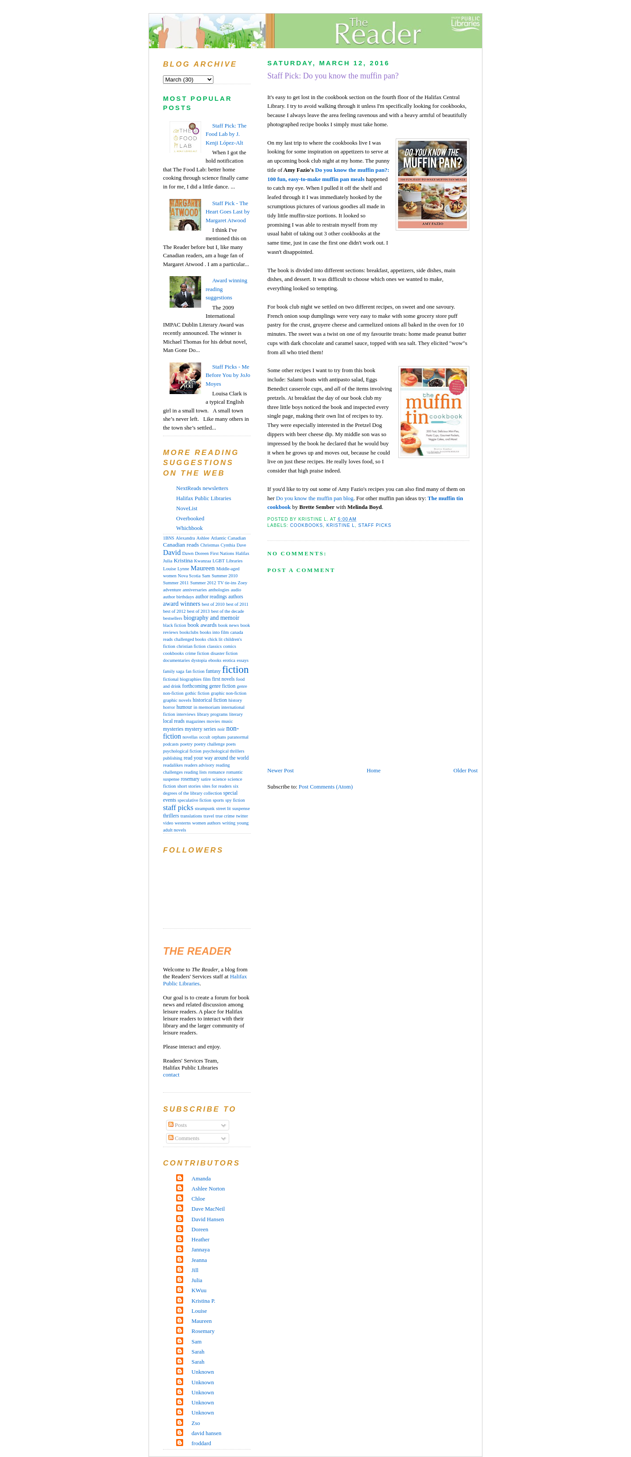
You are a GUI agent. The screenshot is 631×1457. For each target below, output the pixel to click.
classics (214, 646)
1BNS (168, 538)
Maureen (203, 568)
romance (216, 772)
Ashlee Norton (208, 1188)
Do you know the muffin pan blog (315, 498)
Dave (241, 545)
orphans (219, 737)
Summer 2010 (225, 575)
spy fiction (235, 800)
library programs (212, 714)
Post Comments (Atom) (326, 786)
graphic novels (177, 700)
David (172, 552)
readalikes (173, 765)
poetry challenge (209, 744)
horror (169, 707)
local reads (173, 721)
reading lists (195, 772)
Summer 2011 (176, 582)
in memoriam (207, 707)
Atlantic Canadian (228, 537)
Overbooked (190, 518)
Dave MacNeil (208, 1208)
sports (218, 800)
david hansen (206, 1433)
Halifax (242, 553)
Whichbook (189, 528)
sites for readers (216, 786)
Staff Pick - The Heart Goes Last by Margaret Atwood (228, 212)
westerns (183, 823)
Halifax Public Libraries (203, 498)
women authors (206, 823)
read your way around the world (216, 758)
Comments (184, 1138)
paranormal (237, 737)
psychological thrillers (223, 751)
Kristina (183, 560)
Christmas (209, 545)
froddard (201, 1443)
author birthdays (178, 596)
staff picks (375, 525)
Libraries (234, 560)
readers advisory (199, 765)
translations (191, 815)
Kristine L (340, 525)
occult (204, 737)
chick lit (215, 639)
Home (374, 770)
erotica (229, 660)
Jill (195, 1270)
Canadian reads (181, 544)
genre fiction (222, 686)
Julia (167, 560)
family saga (173, 671)
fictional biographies (182, 679)
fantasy (213, 671)
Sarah (198, 1351)
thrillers (171, 816)
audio (236, 589)
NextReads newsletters (202, 488)
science (219, 779)
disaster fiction (224, 653)
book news (228, 625)
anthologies (218, 589)
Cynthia (228, 545)
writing (228, 823)
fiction (235, 669)
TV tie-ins (227, 582)
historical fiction (210, 700)
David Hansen (207, 1219)
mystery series (200, 729)
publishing (172, 758)
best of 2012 (174, 611)
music (227, 721)
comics (229, 646)
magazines (195, 721)
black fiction (174, 625)
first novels (223, 679)
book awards (202, 625)
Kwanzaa (202, 560)
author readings (211, 597)
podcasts (171, 744)
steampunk (204, 808)
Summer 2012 (203, 582)
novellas (190, 737)
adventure (172, 589)
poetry (186, 743)
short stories (189, 786)
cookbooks (306, 525)
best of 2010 (213, 604)
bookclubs (189, 632)
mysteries (173, 729)
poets (231, 744)
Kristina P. (203, 1300)
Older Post (466, 770)
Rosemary (203, 1331)
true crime (225, 815)
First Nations (222, 553)
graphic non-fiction (228, 693)
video (168, 823)
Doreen (202, 553)
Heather (200, 1239)
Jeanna (199, 1260)
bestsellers (172, 618)
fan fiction (195, 671)
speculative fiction (194, 800)
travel (209, 816)
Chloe (198, 1198)
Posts (177, 1125)
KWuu (198, 1290)
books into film (214, 632)
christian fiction (191, 646)
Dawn (188, 553)
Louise (169, 568)
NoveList (186, 508)
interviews (186, 714)
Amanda (201, 1178)
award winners (181, 603)
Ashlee (202, 537)
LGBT (219, 560)
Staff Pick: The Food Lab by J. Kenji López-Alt (226, 134)
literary (236, 714)
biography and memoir (211, 618)
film (207, 679)
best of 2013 (198, 611)
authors (235, 596)
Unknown (202, 1371)
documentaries (176, 660)
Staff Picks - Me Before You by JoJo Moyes (228, 375)
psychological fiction (182, 751)
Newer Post (280, 770)
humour (184, 707)
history (235, 700)
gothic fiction (197, 693)
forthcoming (195, 686)
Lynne (183, 568)
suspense (241, 808)
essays (242, 660)
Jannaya (200, 1249)
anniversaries (195, 589)
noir (221, 729)
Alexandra (185, 538)
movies (213, 721)
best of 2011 (237, 604)
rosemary (190, 779)
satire (206, 779)
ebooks (214, 660)
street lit (223, 808)
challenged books (190, 639)
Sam (206, 575)
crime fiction (197, 653)
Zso (195, 1423)
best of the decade (227, 611)
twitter (242, 816)
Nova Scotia (189, 575)
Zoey (242, 582)
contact (171, 1074)
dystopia (199, 660)
